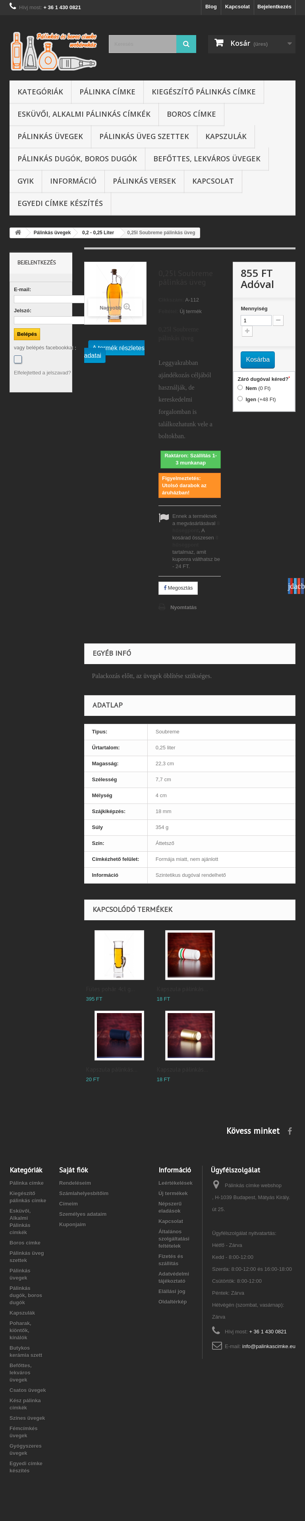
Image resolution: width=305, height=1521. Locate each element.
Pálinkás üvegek (50, 136)
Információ (73, 181)
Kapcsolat (237, 7)
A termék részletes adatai (114, 352)
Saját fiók (73, 1169)
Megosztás (178, 588)
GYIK (25, 181)
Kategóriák (40, 91)
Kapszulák (226, 136)
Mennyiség (254, 309)
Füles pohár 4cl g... (110, 989)
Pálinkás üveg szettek (144, 136)
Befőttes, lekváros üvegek (207, 158)
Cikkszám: (171, 300)
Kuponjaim (72, 1224)
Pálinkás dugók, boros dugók (77, 158)
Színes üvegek (27, 1418)
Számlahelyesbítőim (83, 1193)
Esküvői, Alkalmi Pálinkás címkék (84, 114)
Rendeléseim (75, 1183)
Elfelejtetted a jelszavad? (42, 373)
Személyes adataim (82, 1214)
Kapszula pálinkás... (182, 989)
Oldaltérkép (172, 1302)
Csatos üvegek (28, 1390)
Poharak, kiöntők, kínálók (20, 1330)
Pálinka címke (107, 91)
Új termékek (173, 1193)
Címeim (68, 1204)
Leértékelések (175, 1183)
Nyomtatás (183, 607)
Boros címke (191, 114)
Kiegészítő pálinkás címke (204, 91)
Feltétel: (168, 311)
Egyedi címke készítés (60, 203)
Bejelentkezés (274, 7)
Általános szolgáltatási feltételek (173, 1239)
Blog (211, 7)
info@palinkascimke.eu (268, 1346)
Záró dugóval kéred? (263, 379)
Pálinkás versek (144, 181)
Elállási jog (171, 1291)
